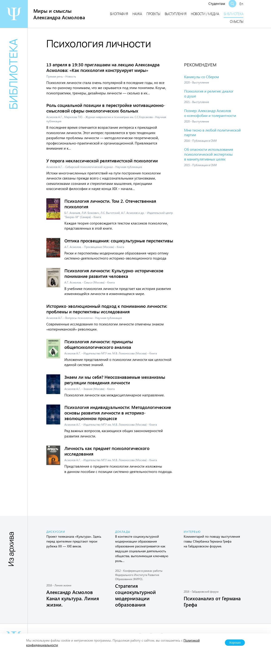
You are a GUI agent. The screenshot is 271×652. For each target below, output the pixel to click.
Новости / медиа (205, 13)
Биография (119, 13)
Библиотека (233, 13)
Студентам (216, 3)
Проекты (153, 13)
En (241, 3)
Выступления (175, 13)
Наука (137, 13)
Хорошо (235, 642)
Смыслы (236, 21)
